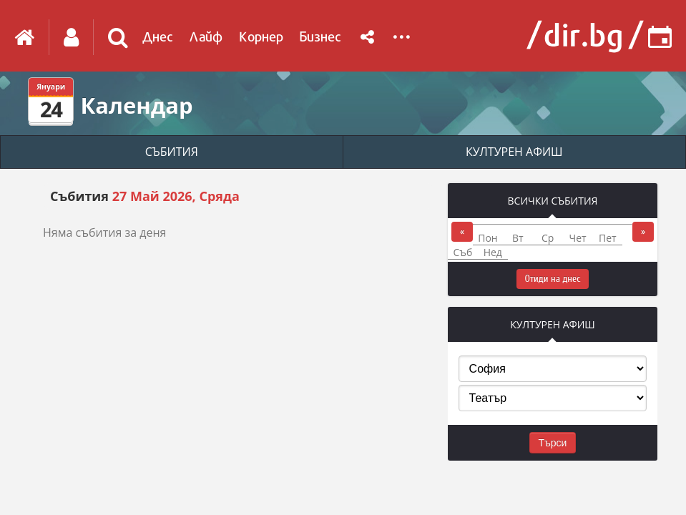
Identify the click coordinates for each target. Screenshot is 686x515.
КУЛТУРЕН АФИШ (514, 152)
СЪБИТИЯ (171, 152)
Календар (136, 105)
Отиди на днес (553, 279)
